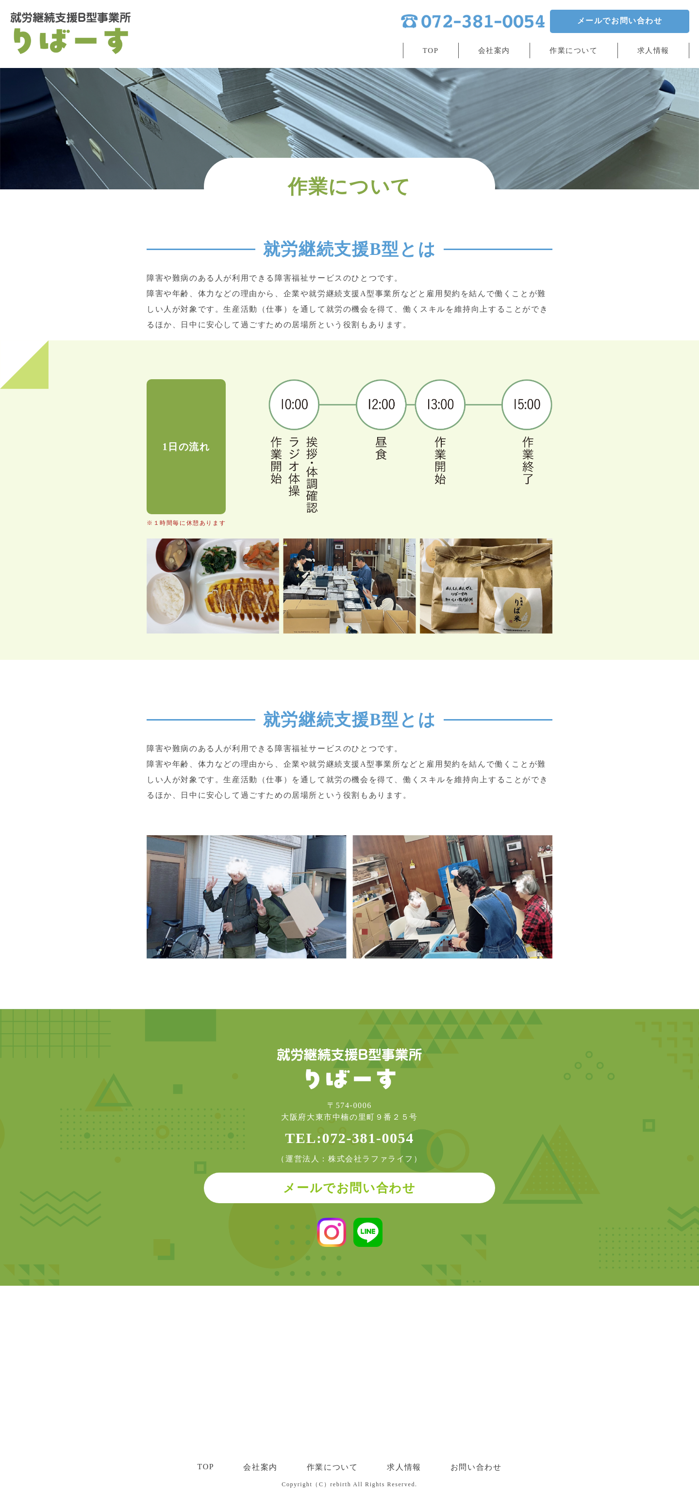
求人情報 (653, 47)
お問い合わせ (476, 1466)
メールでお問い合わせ (619, 22)
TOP (431, 47)
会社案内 (494, 47)
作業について (573, 47)
